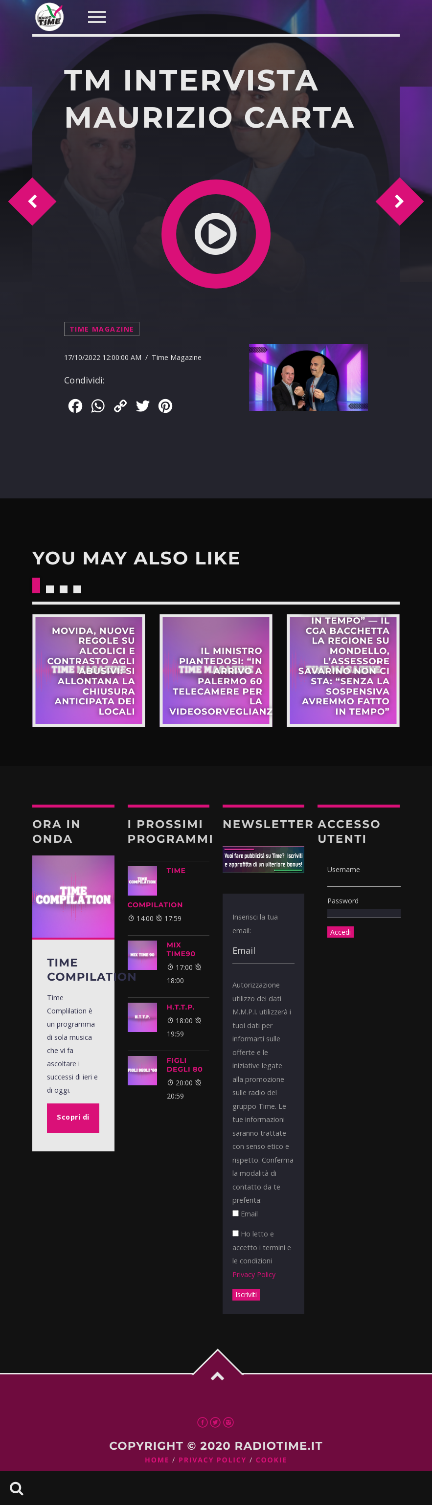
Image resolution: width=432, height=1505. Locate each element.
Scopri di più (88, 670)
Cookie (271, 1460)
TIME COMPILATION (157, 887)
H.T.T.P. (181, 1007)
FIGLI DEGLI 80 (185, 1065)
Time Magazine (101, 329)
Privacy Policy (253, 1274)
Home (157, 1460)
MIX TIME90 (181, 949)
